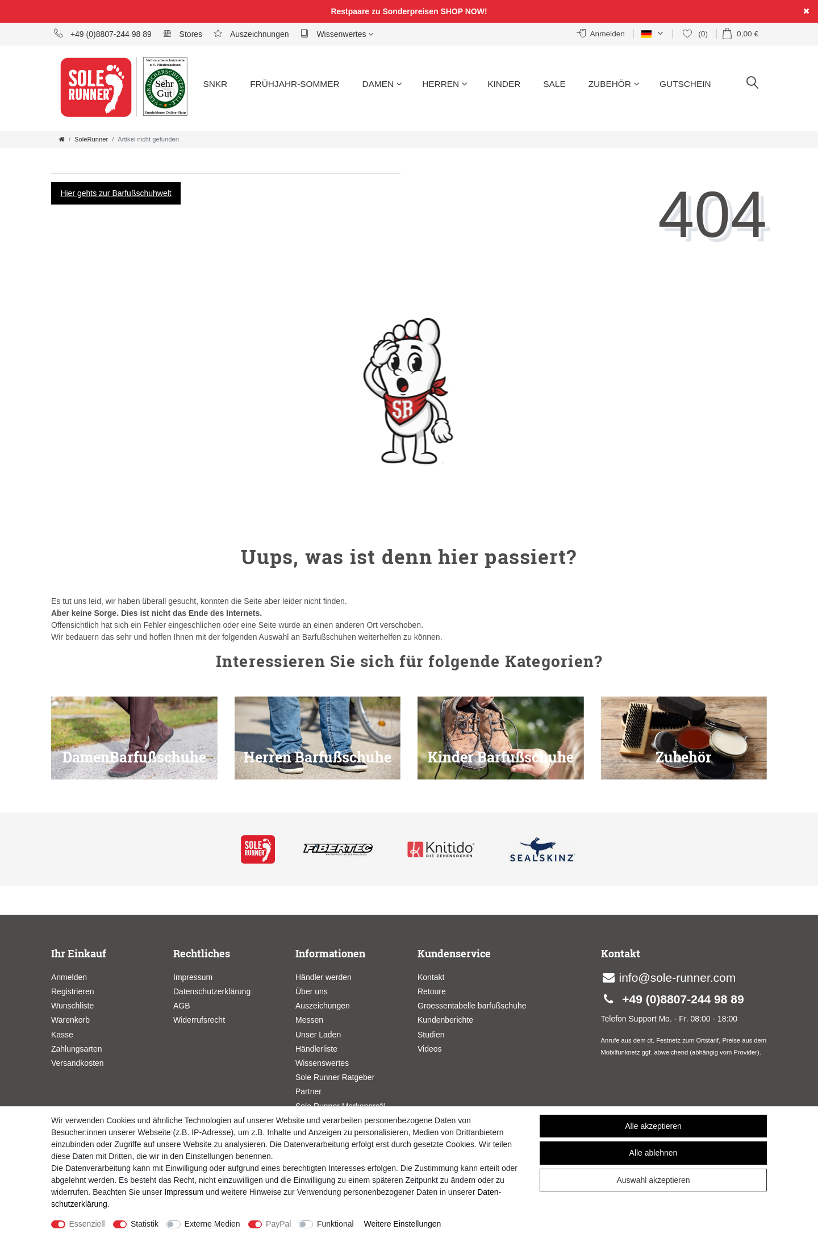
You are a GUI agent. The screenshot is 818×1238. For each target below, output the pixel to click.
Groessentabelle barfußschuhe (472, 1005)
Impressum (192, 977)
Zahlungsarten (76, 1048)
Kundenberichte (445, 1019)
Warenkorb (70, 1019)
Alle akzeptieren (653, 1126)
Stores (182, 33)
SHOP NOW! (463, 11)
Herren (445, 84)
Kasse (62, 1034)
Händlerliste (316, 1048)
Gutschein (685, 84)
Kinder (503, 84)
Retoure (432, 991)
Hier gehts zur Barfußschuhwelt (115, 193)
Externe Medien (212, 1223)
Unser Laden (318, 1034)
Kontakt (431, 977)
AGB (181, 1005)
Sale (554, 84)
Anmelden (69, 977)
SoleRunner (91, 139)
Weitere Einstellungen (402, 1223)
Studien (431, 1034)
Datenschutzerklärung (212, 991)
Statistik (144, 1223)
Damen (382, 84)
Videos (430, 1048)
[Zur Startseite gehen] (62, 139)
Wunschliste (72, 1005)
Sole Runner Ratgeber (334, 1077)
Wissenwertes (337, 33)
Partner (308, 1091)
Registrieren (72, 991)
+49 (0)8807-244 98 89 (103, 33)
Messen (309, 1019)
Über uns (311, 991)
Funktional (335, 1223)
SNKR (215, 84)
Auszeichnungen (251, 33)
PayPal (278, 1223)
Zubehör (614, 84)
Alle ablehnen (653, 1152)
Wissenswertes (322, 1063)
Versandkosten (77, 1063)
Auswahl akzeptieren (653, 1180)
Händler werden (323, 977)
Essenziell (87, 1223)
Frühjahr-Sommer (294, 84)
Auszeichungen (322, 1005)
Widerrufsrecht (199, 1019)
